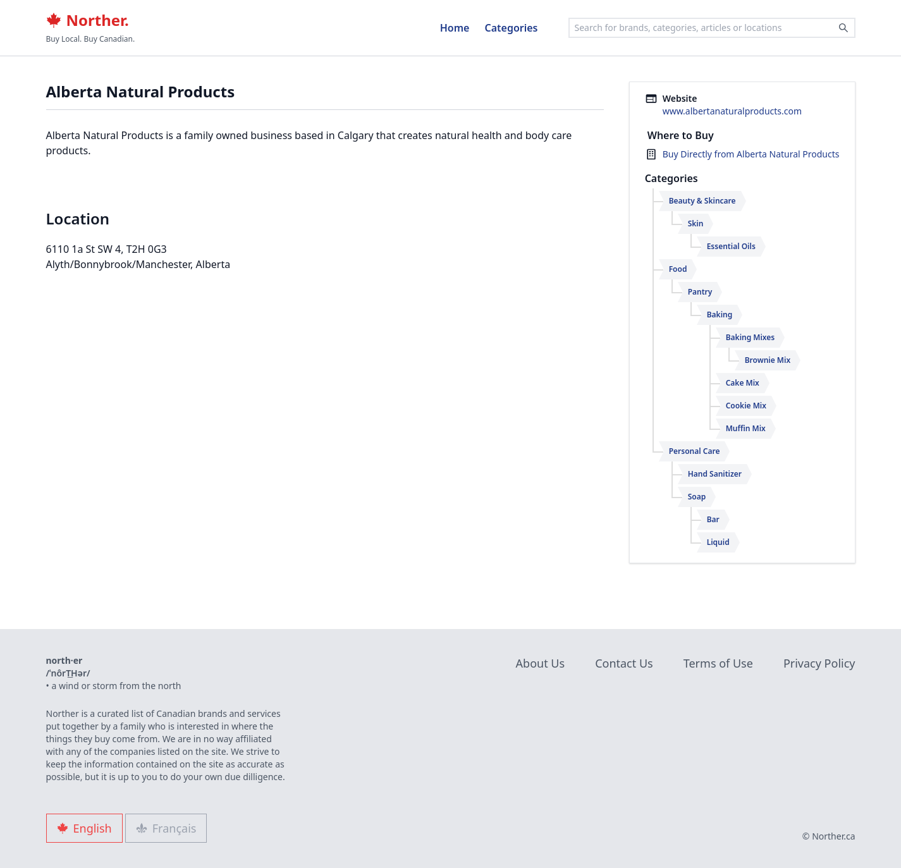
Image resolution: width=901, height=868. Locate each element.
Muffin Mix (746, 428)
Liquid (718, 542)
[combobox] (712, 28)
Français (166, 828)
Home (455, 28)
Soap (697, 496)
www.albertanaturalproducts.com (732, 111)
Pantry (700, 291)
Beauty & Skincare (702, 200)
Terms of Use (718, 663)
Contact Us (624, 663)
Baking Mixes (750, 337)
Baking (720, 314)
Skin (696, 223)
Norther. (87, 20)
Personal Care (694, 451)
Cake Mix (742, 382)
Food (678, 269)
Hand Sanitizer (715, 473)
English (84, 828)
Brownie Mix (767, 360)
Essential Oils (731, 246)
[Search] (843, 28)
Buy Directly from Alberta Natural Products (751, 154)
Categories (510, 28)
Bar (713, 519)
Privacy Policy (819, 663)
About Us (540, 663)
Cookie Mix (746, 405)
